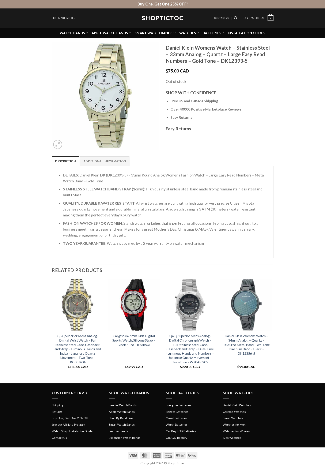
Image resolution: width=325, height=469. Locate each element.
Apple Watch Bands (111, 33)
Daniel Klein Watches (237, 405)
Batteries (213, 33)
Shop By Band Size (121, 418)
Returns (57, 411)
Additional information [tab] (104, 161)
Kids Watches (232, 437)
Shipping (57, 405)
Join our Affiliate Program (68, 424)
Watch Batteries (177, 424)
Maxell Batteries (176, 418)
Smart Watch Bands (155, 33)
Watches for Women (236, 431)
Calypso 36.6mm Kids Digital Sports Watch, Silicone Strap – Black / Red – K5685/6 (133, 340)
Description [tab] (65, 161)
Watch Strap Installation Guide (72, 431)
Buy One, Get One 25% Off (70, 418)
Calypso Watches (234, 411)
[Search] (235, 18)
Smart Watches (233, 418)
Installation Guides (246, 33)
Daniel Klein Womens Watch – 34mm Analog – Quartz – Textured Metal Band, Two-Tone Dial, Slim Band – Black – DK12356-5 (246, 344)
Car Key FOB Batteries (181, 431)
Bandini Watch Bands (123, 405)
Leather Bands (118, 431)
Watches (189, 33)
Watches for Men (234, 424)
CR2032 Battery (176, 437)
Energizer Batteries (178, 405)
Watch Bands (74, 33)
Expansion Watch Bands (124, 437)
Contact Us (221, 18)
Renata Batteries (177, 411)
